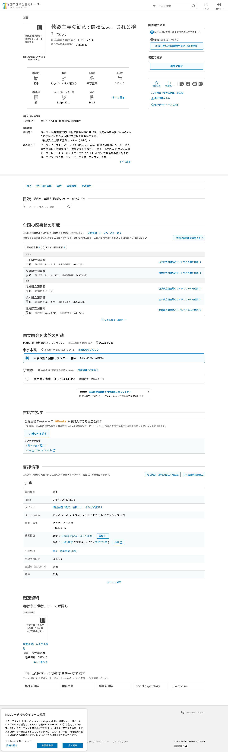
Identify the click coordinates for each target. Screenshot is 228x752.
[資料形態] (55, 247)
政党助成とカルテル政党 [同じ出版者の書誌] (35, 646)
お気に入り (157, 84)
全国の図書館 (44, 186)
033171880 (85, 536)
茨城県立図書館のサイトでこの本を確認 (180, 288)
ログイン (219, 6)
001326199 (101, 542)
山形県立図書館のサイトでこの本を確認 (180, 262)
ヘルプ (206, 6)
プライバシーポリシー (98, 741)
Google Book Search (41, 450)
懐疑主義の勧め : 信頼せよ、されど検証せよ (78, 507)
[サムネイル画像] (36, 628)
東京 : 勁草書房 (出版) (65, 551)
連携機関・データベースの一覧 (105, 233)
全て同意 (72, 745)
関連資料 (87, 186)
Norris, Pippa (69, 536)
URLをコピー (169, 84)
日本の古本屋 (36, 445)
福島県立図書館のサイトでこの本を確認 (180, 273)
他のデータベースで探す (165, 104)
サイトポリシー (120, 741)
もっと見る (41, 662)
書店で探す (176, 66)
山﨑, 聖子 (67, 542)
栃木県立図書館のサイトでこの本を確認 (180, 299)
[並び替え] (33, 247)
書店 (59, 186)
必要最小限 (47, 745)
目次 (29, 186)
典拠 (103, 536)
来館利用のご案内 (89, 350)
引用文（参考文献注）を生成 (167, 92)
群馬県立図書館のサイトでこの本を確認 (180, 310)
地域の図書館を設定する (190, 238)
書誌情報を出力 (160, 98)
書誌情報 (71, 186)
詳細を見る (11, 745)
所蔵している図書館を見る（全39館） (176, 46)
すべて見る (118, 97)
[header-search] (175, 5)
